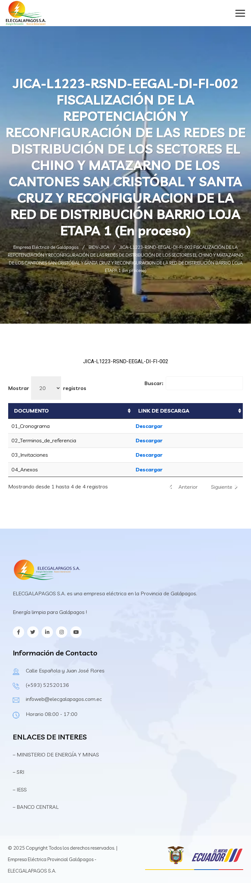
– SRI (18, 772)
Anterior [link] (188, 487)
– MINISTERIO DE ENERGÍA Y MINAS (56, 754)
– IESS (20, 789)
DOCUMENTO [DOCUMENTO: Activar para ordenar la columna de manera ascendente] (31, 410)
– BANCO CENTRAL (36, 807)
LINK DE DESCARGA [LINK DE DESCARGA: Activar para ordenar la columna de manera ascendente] (163, 410)
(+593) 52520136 (47, 685)
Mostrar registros (47, 388)
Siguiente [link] (221, 487)
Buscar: (193, 383)
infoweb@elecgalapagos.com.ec (64, 699)
